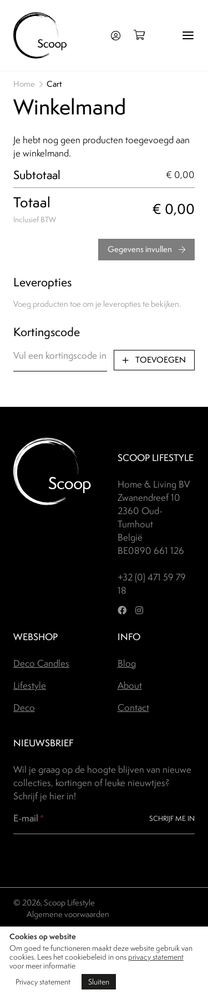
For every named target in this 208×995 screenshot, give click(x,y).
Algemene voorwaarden (68, 914)
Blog (127, 663)
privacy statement (156, 957)
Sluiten (98, 982)
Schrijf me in (172, 818)
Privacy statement (43, 982)
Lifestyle (29, 685)
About (130, 685)
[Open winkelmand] (142, 35)
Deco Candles (41, 663)
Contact (133, 707)
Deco (24, 707)
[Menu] (188, 35)
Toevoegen (154, 359)
